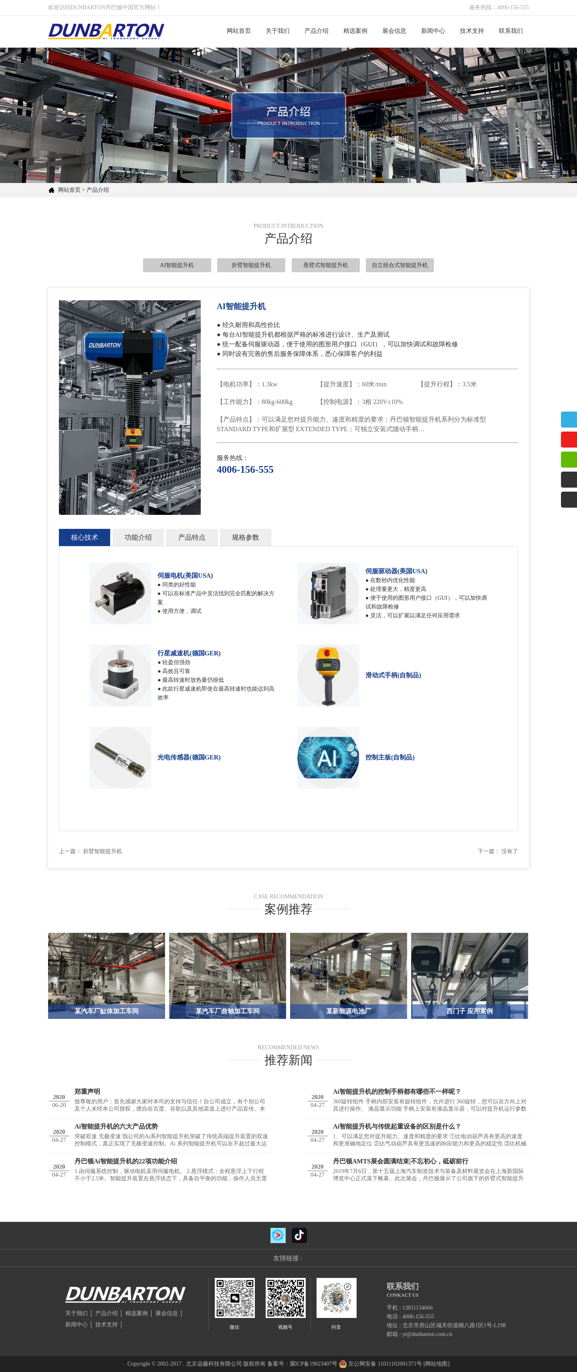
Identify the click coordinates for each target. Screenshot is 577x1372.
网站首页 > (71, 190)
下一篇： (489, 851)
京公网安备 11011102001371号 (385, 1364)
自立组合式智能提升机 (400, 265)
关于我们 (278, 31)
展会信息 (394, 31)
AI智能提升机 (177, 265)
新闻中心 (433, 31)
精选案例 (355, 31)
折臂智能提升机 (251, 265)
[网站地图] (437, 1364)
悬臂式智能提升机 (325, 265)
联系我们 (511, 31)
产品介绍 (317, 31)
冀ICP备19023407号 (314, 1364)
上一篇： (70, 851)
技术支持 (472, 31)
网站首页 (239, 31)
